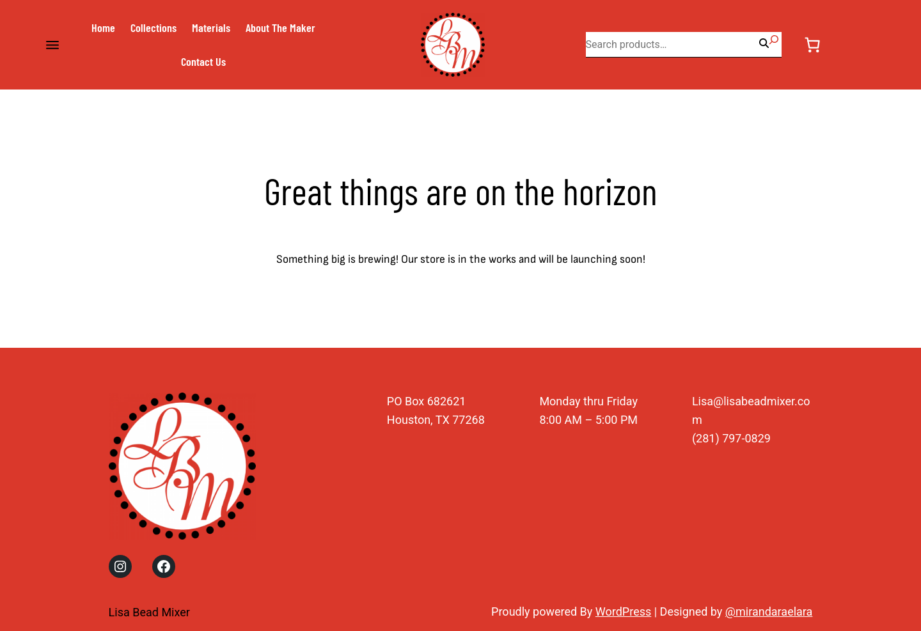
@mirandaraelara (769, 611)
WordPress (623, 611)
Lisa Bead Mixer (149, 612)
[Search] (774, 39)
